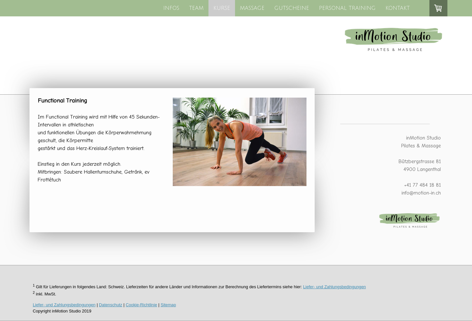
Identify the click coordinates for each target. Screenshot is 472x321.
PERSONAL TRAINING (347, 8)
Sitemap (168, 304)
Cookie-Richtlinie (141, 304)
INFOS (171, 8)
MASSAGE (252, 8)
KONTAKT (397, 8)
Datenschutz (110, 304)
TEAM (196, 8)
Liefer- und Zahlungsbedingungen (334, 286)
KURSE (221, 8)
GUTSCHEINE (291, 8)
